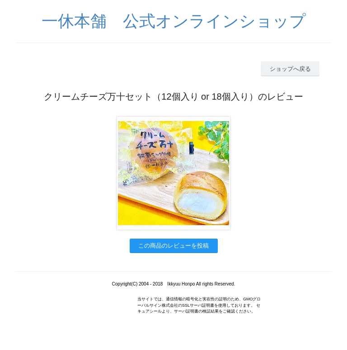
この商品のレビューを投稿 (173, 245)
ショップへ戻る (290, 68)
